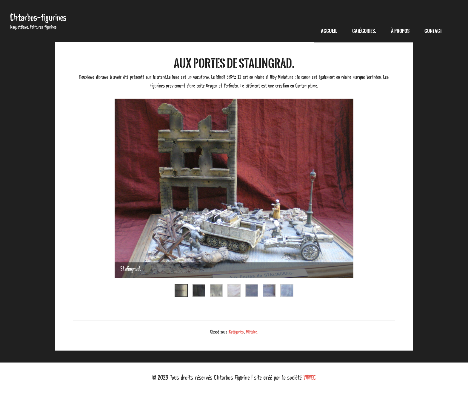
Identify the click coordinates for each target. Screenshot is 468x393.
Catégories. (236, 332)
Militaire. (252, 332)
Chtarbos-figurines (38, 17)
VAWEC (310, 377)
